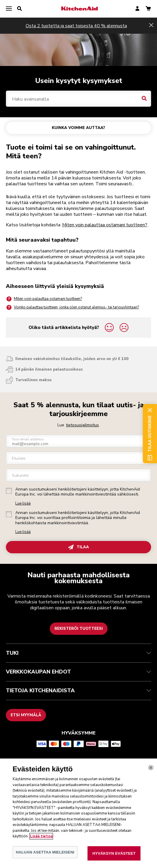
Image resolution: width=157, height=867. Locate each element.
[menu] (9, 8)
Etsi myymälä (26, 715)
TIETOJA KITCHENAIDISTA (78, 690)
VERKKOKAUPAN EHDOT (78, 671)
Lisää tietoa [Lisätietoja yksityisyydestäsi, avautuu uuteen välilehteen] (41, 842)
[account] (137, 9)
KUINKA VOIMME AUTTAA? (78, 127)
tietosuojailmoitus (82, 425)
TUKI (78, 653)
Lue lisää (23, 503)
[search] (19, 8)
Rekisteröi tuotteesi (78, 628)
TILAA (78, 547)
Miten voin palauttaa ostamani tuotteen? (104, 225)
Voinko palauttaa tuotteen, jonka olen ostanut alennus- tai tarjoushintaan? (72, 307)
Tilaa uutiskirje (150, 433)
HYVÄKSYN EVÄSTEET (114, 859)
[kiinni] (151, 774)
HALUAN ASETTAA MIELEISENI (45, 858)
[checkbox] (9, 491)
